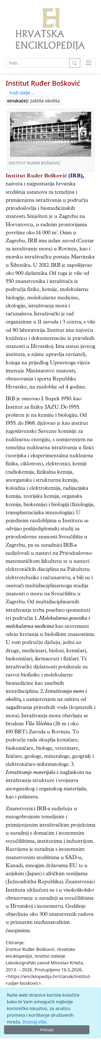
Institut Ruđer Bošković (43, 83)
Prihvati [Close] (46, 1029)
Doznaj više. (34, 1022)
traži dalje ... (22, 92)
